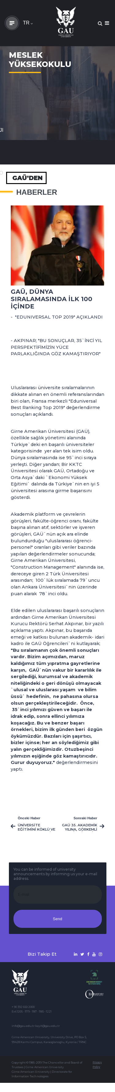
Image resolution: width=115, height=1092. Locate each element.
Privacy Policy (97, 1064)
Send (57, 919)
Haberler (36, 192)
